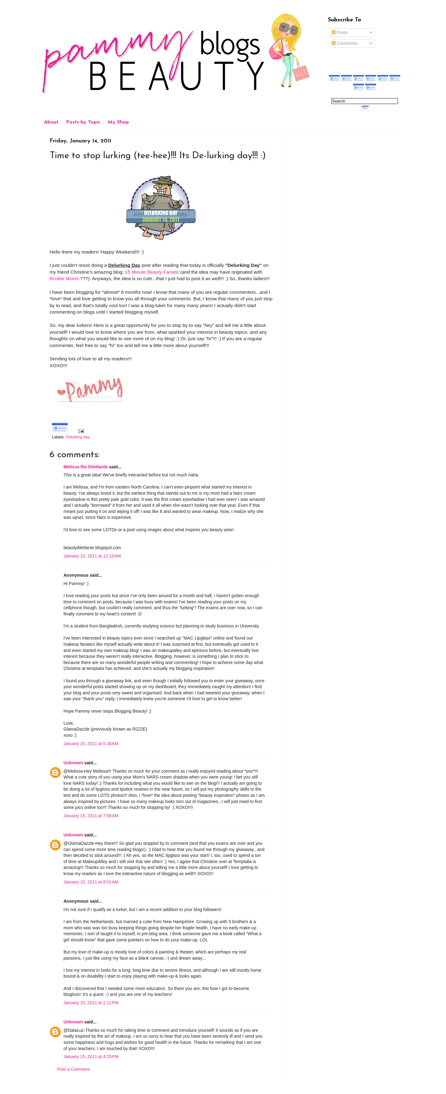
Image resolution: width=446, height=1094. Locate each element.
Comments (345, 43)
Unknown (73, 762)
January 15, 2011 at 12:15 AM (92, 556)
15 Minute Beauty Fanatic (152, 272)
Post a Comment (73, 1069)
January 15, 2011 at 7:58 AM (90, 815)
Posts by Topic (83, 122)
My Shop (118, 122)
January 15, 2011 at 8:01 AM (90, 881)
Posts (340, 32)
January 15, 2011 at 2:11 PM (91, 1002)
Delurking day (78, 437)
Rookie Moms (64, 278)
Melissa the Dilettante (85, 466)
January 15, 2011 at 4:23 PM (91, 1056)
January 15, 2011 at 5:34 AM (90, 743)
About (51, 122)
